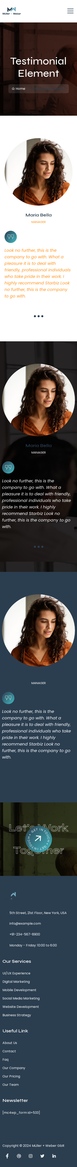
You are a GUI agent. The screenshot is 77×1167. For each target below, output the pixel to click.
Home (18, 88)
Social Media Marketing (21, 998)
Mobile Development (19, 990)
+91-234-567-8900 (24, 934)
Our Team (10, 1084)
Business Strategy (16, 1015)
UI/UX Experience (16, 973)
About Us (9, 1043)
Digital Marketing (16, 981)
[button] (35, 316)
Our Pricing (11, 1076)
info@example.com (25, 923)
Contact (9, 1051)
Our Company (13, 1068)
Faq (5, 1059)
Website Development (20, 1006)
